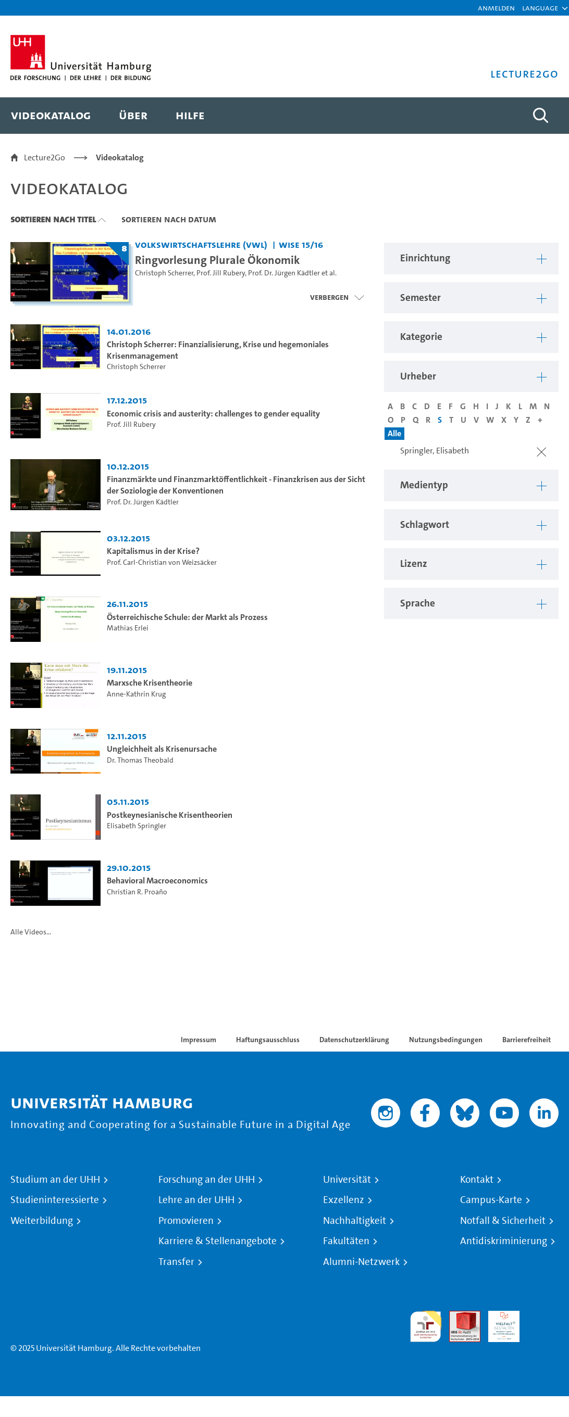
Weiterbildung (41, 1221)
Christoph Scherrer (164, 273)
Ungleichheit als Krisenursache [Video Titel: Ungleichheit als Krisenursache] (162, 748)
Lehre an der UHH (196, 1200)
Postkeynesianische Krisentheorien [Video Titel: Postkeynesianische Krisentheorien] (169, 814)
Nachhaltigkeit (354, 1221)
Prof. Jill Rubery (220, 273)
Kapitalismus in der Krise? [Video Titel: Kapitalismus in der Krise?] (153, 551)
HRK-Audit (498, 1323)
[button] (540, 8)
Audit (459, 1316)
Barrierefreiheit (526, 1039)
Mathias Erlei (128, 628)
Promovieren (186, 1221)
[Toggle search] (540, 115)
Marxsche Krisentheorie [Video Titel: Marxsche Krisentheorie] (149, 682)
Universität (347, 1179)
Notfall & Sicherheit (503, 1221)
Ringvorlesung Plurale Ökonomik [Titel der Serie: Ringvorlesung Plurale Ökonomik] (217, 260)
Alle (394, 433)
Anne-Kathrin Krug (136, 694)
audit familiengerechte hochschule (425, 1326)
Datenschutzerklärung (354, 1039)
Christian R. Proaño (137, 892)
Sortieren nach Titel (53, 219)
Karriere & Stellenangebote (217, 1241)
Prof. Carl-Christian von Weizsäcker (162, 562)
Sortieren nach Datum (168, 219)
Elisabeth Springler (136, 826)
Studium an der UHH (55, 1179)
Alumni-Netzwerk (361, 1262)
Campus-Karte (491, 1200)
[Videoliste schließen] (337, 297)
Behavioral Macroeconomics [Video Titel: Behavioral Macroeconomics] (157, 880)
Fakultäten (346, 1241)
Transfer (176, 1262)
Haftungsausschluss (268, 1039)
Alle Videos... (30, 932)
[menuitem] (50, 115)
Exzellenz (343, 1200)
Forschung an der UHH (206, 1179)
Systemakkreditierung (543, 1316)
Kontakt (476, 1179)
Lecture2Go (44, 157)
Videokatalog (120, 157)
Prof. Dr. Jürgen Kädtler (284, 273)
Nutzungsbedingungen (446, 1039)
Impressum (198, 1039)
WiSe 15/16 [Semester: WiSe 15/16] (301, 244)
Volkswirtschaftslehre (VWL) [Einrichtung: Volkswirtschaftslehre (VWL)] (201, 244)
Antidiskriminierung (503, 1241)
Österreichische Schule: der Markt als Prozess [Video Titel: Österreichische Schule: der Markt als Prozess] (187, 617)
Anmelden (496, 7)
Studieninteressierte (54, 1200)
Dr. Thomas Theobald (140, 760)
